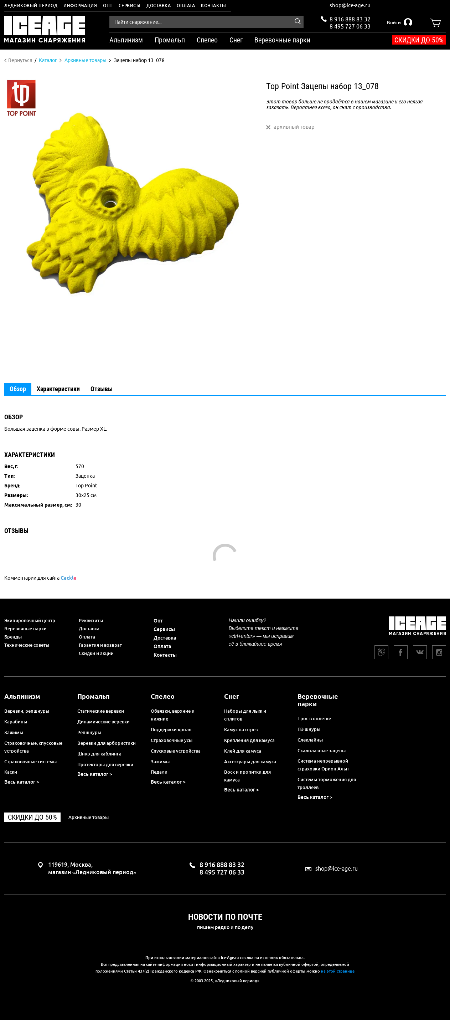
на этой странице (338, 971)
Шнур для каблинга (99, 753)
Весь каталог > (21, 782)
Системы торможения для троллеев (327, 783)
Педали (159, 771)
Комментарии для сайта (40, 578)
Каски (10, 771)
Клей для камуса (242, 750)
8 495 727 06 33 (350, 25)
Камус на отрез (241, 729)
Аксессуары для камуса (250, 761)
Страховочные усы (171, 740)
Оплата (186, 5)
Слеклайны (310, 739)
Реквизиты (91, 620)
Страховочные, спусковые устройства (33, 746)
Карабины (15, 721)
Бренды (13, 636)
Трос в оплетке (314, 718)
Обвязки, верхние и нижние (173, 714)
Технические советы (26, 644)
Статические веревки (100, 710)
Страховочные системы (30, 761)
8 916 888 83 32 (350, 19)
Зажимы (13, 732)
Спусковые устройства (176, 750)
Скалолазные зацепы (322, 750)
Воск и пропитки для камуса (247, 775)
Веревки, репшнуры (26, 710)
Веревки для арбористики (106, 742)
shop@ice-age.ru (350, 5)
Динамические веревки (103, 721)
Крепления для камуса (249, 740)
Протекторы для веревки (105, 764)
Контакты (213, 5)
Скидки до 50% (419, 40)
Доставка (158, 5)
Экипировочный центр (29, 620)
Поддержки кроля (171, 729)
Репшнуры (89, 732)
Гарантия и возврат (100, 644)
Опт (108, 5)
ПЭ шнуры (309, 729)
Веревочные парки (25, 628)
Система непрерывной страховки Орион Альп (323, 764)
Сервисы (130, 5)
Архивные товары (88, 817)
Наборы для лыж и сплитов (245, 714)
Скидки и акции (96, 653)
